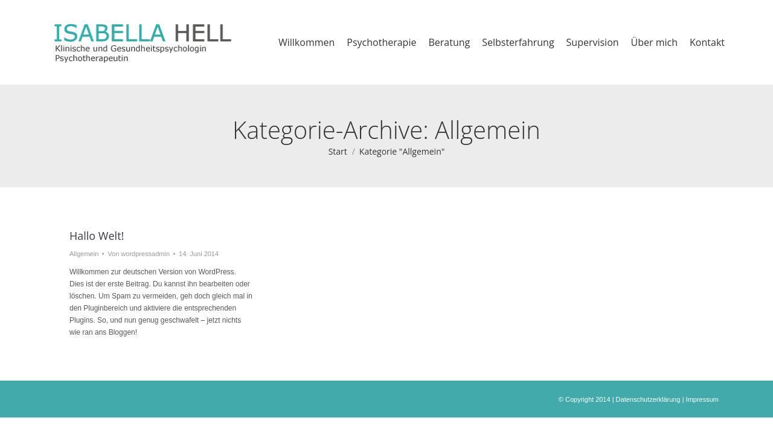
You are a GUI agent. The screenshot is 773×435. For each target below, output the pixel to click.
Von (138, 253)
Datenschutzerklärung (648, 399)
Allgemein (83, 253)
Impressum (702, 399)
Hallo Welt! (96, 235)
